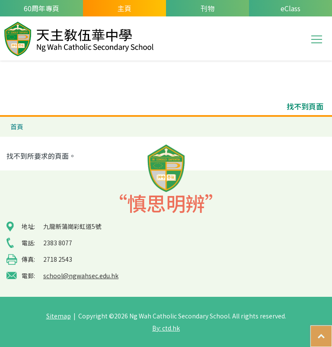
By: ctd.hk (166, 328)
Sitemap (58, 316)
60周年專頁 (41, 8)
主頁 (124, 8)
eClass (290, 8)
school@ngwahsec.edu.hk (80, 275)
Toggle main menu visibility (317, 38)
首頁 (16, 126)
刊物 (207, 8)
